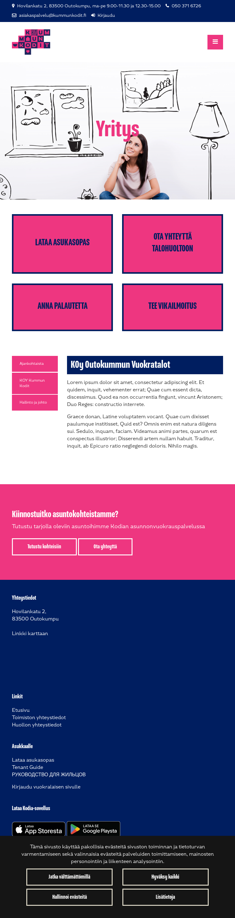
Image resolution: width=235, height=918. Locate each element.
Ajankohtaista (32, 363)
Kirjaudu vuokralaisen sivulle (46, 787)
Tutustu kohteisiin (44, 547)
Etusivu (21, 710)
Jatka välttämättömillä (69, 877)
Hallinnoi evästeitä (69, 897)
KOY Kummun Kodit (32, 383)
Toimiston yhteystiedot (39, 717)
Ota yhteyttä (105, 547)
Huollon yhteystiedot (37, 725)
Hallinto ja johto (33, 402)
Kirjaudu (106, 16)
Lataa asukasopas (33, 760)
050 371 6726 (186, 6)
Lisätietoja (165, 897)
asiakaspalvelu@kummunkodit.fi (52, 16)
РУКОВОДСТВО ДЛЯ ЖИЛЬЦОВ (49, 774)
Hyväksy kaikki (165, 877)
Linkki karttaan (30, 633)
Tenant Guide (27, 767)
